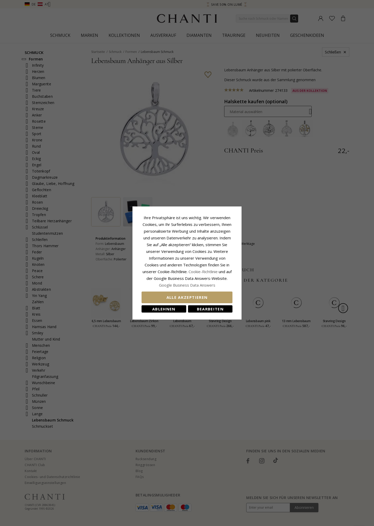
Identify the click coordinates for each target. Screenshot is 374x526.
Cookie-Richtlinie (203, 271)
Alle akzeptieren (187, 297)
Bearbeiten (210, 309)
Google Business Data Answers (187, 285)
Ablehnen (164, 309)
